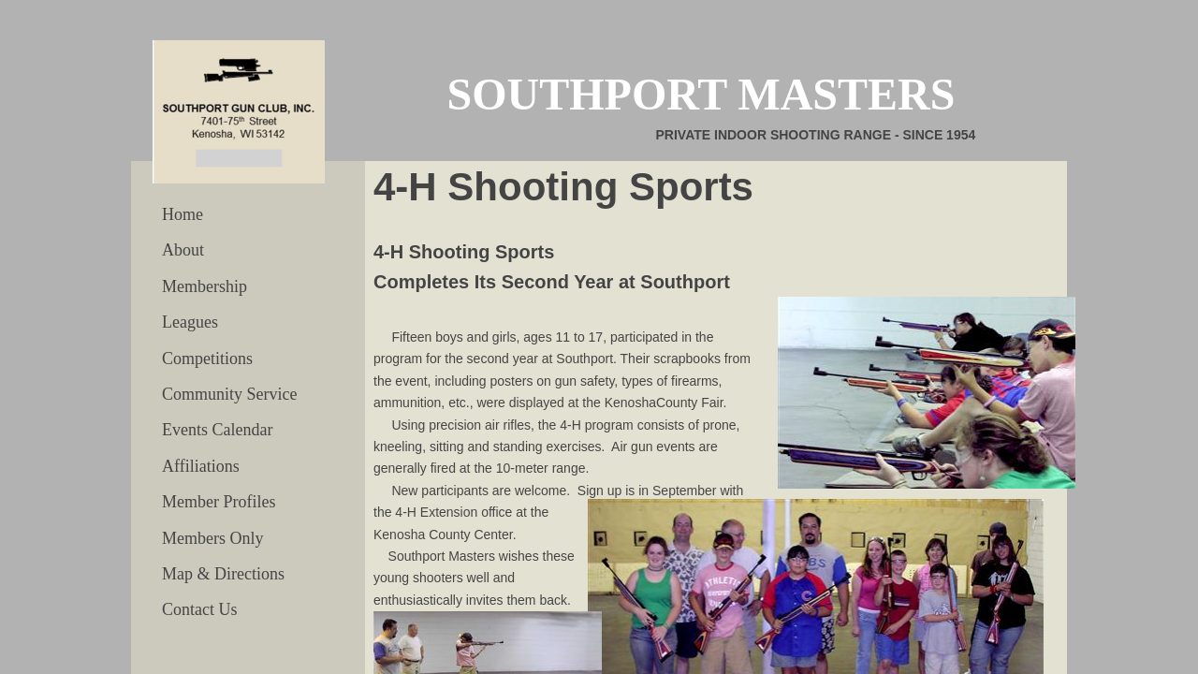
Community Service (229, 394)
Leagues (190, 322)
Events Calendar (217, 429)
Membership (204, 286)
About (183, 250)
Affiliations (201, 466)
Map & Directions (223, 573)
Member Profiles (218, 501)
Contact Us (200, 609)
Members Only (212, 538)
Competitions (207, 358)
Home (182, 214)
